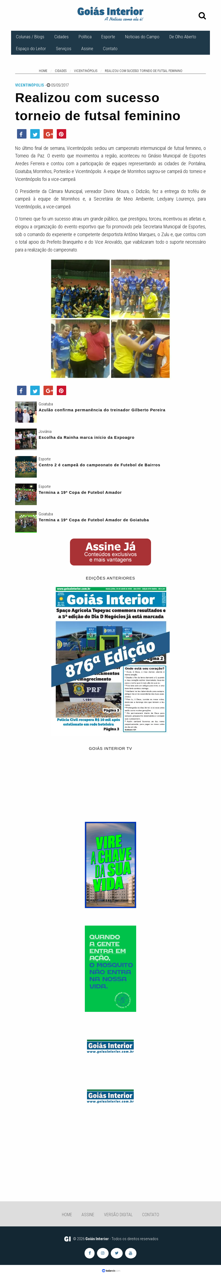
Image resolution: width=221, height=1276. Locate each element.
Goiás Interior (97, 1238)
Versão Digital (118, 1214)
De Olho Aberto (182, 36)
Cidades (61, 36)
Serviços (63, 48)
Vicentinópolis (29, 85)
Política (85, 36)
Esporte (108, 36)
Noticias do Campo (142, 36)
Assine (87, 48)
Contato (110, 48)
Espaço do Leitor (31, 48)
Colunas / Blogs (30, 36)
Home (67, 1214)
